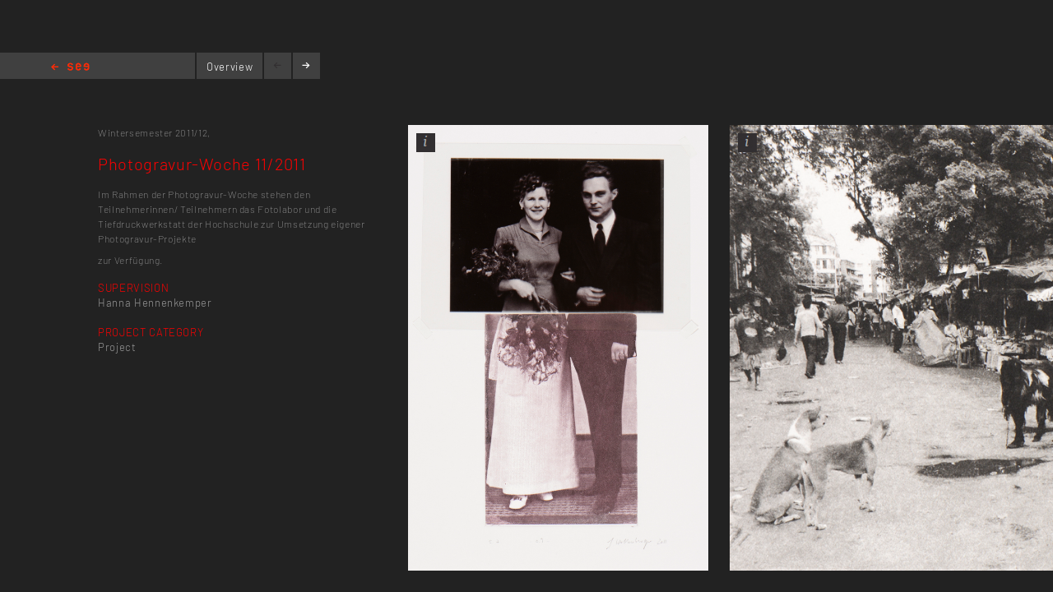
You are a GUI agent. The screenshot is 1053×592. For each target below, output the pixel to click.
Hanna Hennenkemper (155, 302)
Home (70, 68)
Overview (229, 66)
